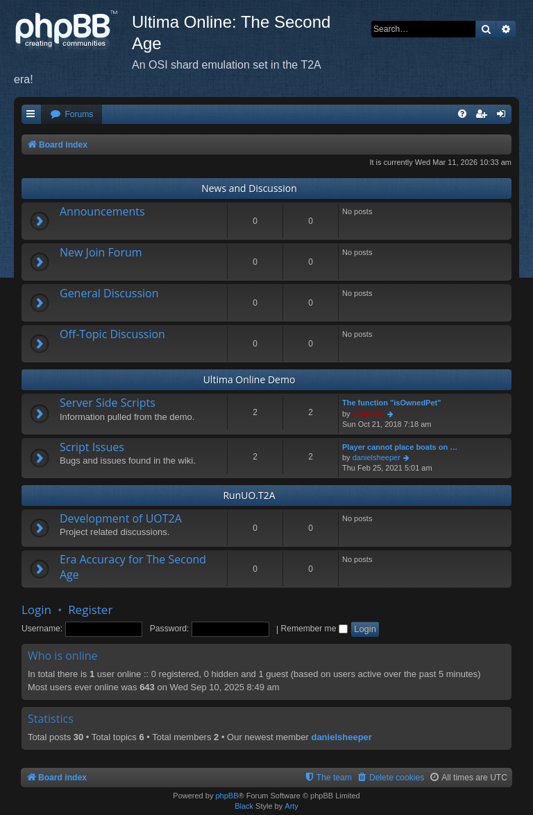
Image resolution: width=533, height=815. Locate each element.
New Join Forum (101, 252)
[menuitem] (71, 114)
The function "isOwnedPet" (391, 402)
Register (90, 609)
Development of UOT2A (121, 518)
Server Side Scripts (107, 402)
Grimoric (368, 414)
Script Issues (92, 447)
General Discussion (109, 293)
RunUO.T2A (249, 495)
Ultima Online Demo (249, 379)
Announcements (102, 211)
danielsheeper (376, 457)
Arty (291, 806)
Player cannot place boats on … (399, 447)
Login (36, 609)
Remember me (313, 628)
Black (244, 806)
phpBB (226, 795)
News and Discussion (249, 188)
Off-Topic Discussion (112, 334)
